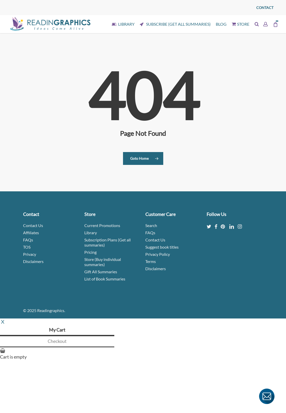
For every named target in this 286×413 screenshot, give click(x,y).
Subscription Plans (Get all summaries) (107, 242)
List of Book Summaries (104, 278)
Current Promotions (102, 225)
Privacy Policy (157, 254)
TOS (26, 247)
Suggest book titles (162, 247)
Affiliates (31, 232)
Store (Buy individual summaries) (102, 262)
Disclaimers (33, 261)
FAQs (28, 239)
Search (151, 225)
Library (90, 232)
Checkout (57, 341)
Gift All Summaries (100, 271)
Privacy (29, 254)
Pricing (90, 252)
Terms (150, 261)
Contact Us (33, 225)
